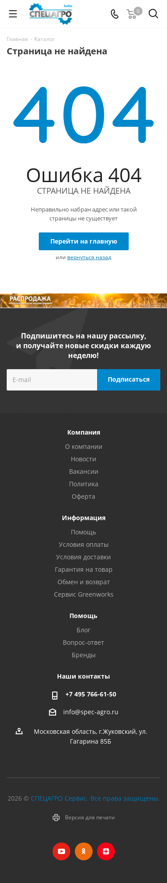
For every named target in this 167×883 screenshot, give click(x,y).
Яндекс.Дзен (106, 851)
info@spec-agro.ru (90, 712)
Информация (84, 517)
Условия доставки (83, 557)
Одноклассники (84, 851)
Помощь (83, 532)
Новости (83, 459)
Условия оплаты (84, 544)
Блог (83, 630)
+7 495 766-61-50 (90, 694)
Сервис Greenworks (84, 594)
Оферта (83, 496)
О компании (83, 446)
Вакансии (83, 471)
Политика (83, 484)
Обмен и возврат (83, 582)
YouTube (61, 851)
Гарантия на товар (84, 569)
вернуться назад (89, 257)
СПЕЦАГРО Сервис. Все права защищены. (95, 798)
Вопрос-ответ (83, 642)
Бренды (84, 655)
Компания (83, 432)
